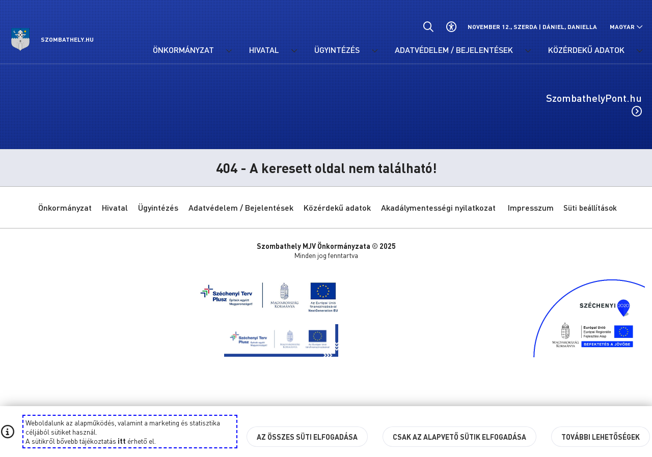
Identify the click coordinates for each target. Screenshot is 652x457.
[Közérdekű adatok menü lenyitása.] (639, 51)
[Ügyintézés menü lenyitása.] (374, 51)
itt (122, 440)
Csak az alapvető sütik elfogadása (459, 436)
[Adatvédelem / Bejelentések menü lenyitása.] (527, 51)
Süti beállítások (590, 208)
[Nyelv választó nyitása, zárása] (626, 26)
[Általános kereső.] (428, 26)
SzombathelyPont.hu (594, 104)
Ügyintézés (158, 207)
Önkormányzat (65, 207)
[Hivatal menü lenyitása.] (294, 51)
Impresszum (531, 207)
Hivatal (115, 207)
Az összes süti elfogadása (307, 436)
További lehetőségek (600, 436)
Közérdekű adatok (337, 207)
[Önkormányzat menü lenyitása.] (228, 51)
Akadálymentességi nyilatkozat (438, 207)
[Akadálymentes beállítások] (451, 26)
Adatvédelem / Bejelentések (240, 207)
